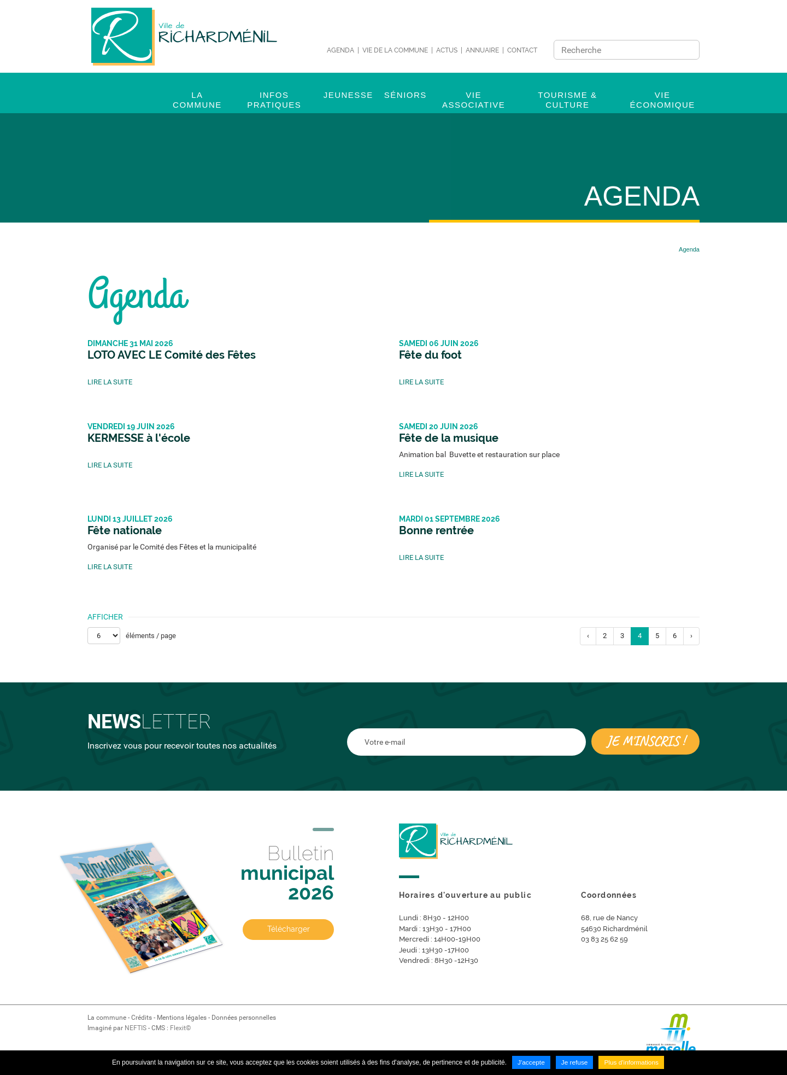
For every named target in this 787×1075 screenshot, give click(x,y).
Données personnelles (244, 1017)
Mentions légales (182, 1017)
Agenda (340, 50)
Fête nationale (124, 530)
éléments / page (151, 636)
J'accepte (530, 1063)
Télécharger (288, 930)
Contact (522, 50)
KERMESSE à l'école (138, 438)
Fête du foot (430, 354)
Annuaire (482, 50)
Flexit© (180, 1028)
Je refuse (574, 1063)
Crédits (141, 1017)
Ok (688, 49)
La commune (106, 1017)
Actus (446, 50)
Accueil (652, 249)
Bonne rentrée (436, 530)
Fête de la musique (448, 438)
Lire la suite (109, 382)
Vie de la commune (395, 50)
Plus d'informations (631, 1063)
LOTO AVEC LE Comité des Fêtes (171, 354)
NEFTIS (135, 1028)
